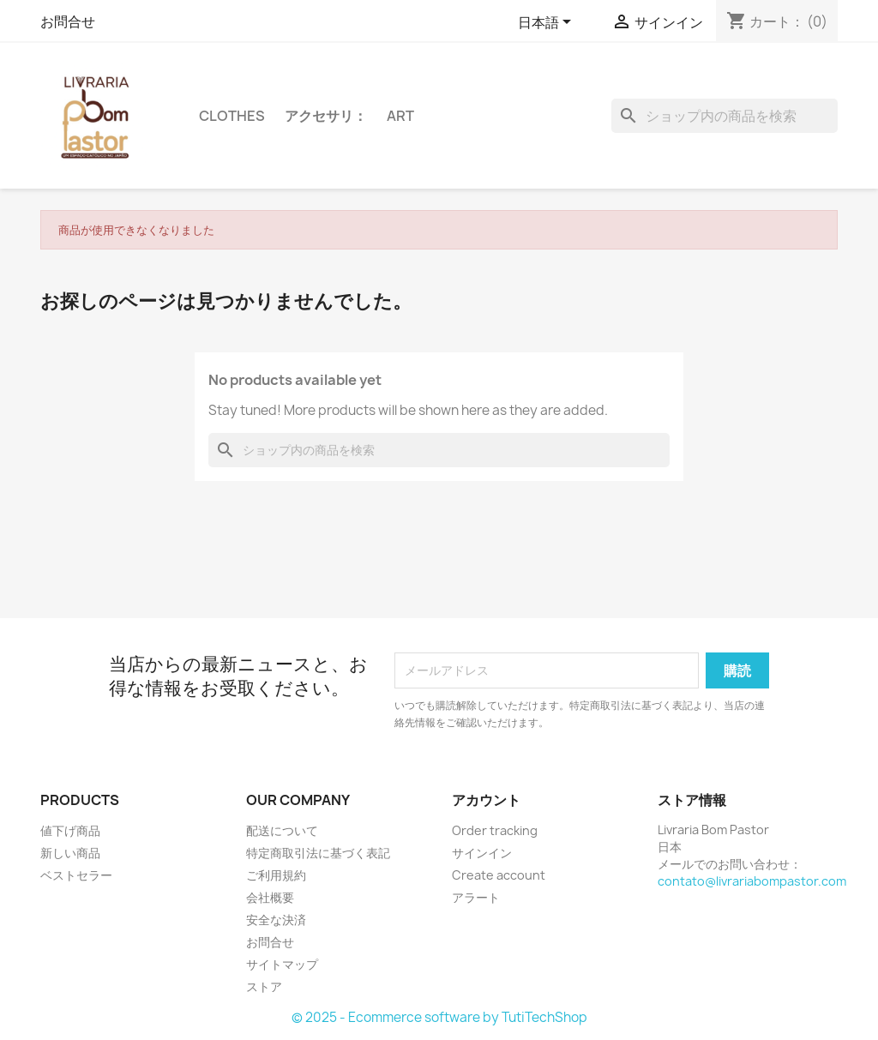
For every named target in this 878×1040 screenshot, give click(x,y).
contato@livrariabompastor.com (752, 881)
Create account (498, 875)
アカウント (486, 800)
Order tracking (495, 830)
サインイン (482, 853)
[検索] (724, 116)
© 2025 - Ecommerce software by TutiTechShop (439, 1017)
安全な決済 (276, 919)
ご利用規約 (276, 875)
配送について (282, 830)
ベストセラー (76, 875)
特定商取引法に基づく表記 (318, 853)
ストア (264, 986)
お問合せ (67, 21)
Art (400, 115)
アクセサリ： (326, 115)
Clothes (232, 115)
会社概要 (270, 897)
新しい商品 (70, 853)
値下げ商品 (70, 830)
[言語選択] (547, 23)
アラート (476, 897)
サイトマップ (282, 964)
